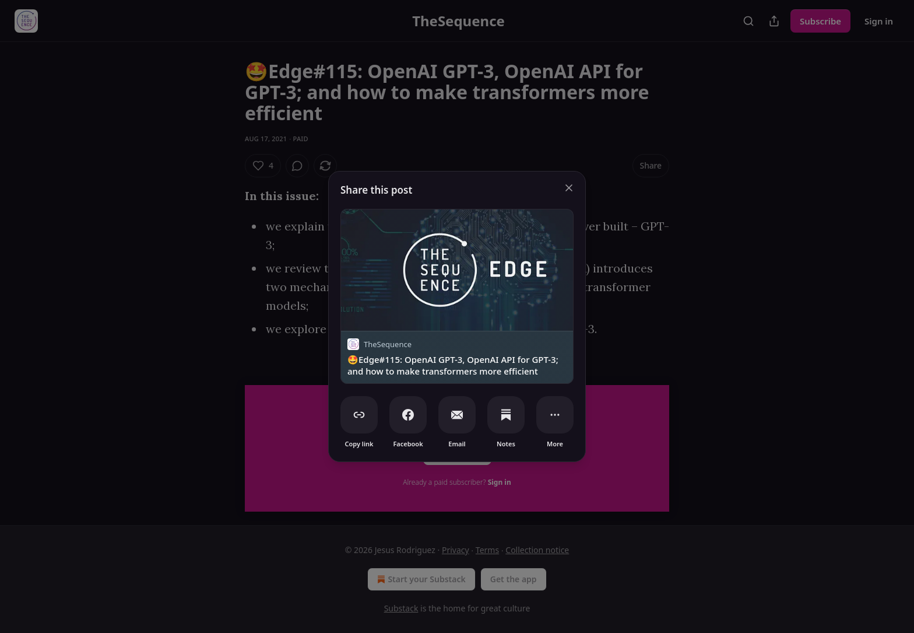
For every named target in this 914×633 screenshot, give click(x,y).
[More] (555, 414)
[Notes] (506, 414)
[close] (569, 188)
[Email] (457, 414)
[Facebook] (408, 414)
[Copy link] (359, 414)
